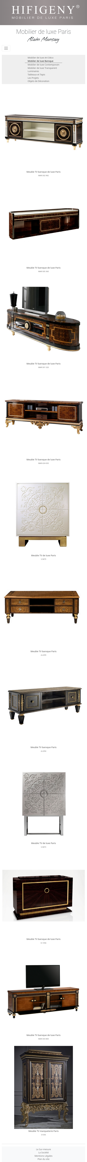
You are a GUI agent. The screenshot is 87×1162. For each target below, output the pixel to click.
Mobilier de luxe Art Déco (40, 57)
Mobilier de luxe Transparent (42, 68)
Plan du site (43, 1159)
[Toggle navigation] (6, 48)
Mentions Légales (43, 1155)
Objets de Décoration (38, 81)
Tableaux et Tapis (36, 74)
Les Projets (33, 77)
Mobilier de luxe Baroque (40, 61)
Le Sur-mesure (43, 1149)
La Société (43, 1152)
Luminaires (33, 71)
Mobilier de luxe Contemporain (43, 64)
